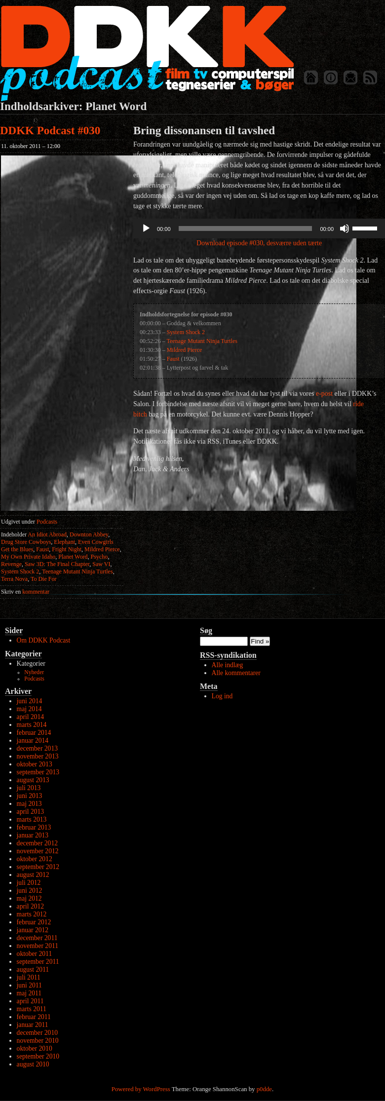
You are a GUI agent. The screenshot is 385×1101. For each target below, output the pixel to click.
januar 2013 (33, 835)
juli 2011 (28, 977)
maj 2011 (29, 993)
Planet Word (72, 556)
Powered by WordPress (141, 1089)
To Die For (44, 578)
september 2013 (38, 772)
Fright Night (66, 549)
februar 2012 (34, 922)
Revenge (11, 564)
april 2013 (30, 811)
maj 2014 (29, 709)
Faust (42, 549)
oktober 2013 (34, 764)
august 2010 (33, 1064)
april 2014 (30, 717)
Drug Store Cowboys (26, 541)
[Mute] (344, 228)
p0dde (264, 1089)
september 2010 (38, 1056)
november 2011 (37, 945)
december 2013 (37, 748)
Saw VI (101, 564)
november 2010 (38, 1040)
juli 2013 (29, 788)
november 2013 (38, 756)
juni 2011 (29, 985)
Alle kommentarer (236, 673)
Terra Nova (14, 578)
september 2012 (38, 867)
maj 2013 (29, 803)
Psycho (99, 556)
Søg (206, 630)
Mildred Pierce (102, 549)
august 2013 (33, 780)
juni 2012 (29, 890)
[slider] (245, 228)
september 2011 (38, 961)
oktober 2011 (34, 953)
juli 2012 (29, 882)
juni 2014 (29, 701)
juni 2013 (29, 795)
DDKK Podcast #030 (50, 130)
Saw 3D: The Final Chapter (57, 564)
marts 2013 (32, 819)
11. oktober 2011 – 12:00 (30, 146)
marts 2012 (32, 914)
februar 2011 (34, 1017)
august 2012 (33, 874)
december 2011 (37, 938)
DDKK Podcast (147, 53)
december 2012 (37, 843)
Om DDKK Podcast (44, 640)
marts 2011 (31, 1009)
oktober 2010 (34, 1048)
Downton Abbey (89, 534)
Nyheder (34, 672)
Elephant (64, 541)
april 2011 (30, 1001)
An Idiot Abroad (47, 534)
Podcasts (47, 521)
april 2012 (30, 906)
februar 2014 (34, 732)
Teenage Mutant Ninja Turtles (77, 571)
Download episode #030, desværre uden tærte (259, 243)
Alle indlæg (227, 665)
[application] (259, 228)
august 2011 (33, 969)
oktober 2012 (34, 859)
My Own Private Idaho (28, 556)
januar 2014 (33, 740)
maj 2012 (29, 898)
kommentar (25, 591)
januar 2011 (32, 1024)
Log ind (222, 696)
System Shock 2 (20, 571)
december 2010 (37, 1032)
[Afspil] (146, 228)
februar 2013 (34, 827)
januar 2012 (33, 930)
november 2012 (38, 851)
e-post (324, 393)
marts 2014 (32, 724)
